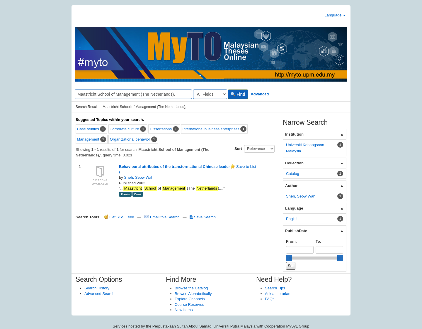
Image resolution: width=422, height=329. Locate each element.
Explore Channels (190, 299)
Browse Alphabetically (193, 293)
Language (335, 15)
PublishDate (296, 231)
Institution (294, 134)
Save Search (203, 217)
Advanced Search (99, 293)
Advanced (260, 94)
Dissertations (161, 129)
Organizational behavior (130, 139)
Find (238, 94)
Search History (96, 288)
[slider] (289, 258)
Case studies (88, 129)
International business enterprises (210, 129)
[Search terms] (133, 94)
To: (318, 241)
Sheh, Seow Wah (138, 177)
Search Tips (275, 288)
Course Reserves (189, 304)
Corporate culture (124, 129)
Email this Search (162, 217)
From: (291, 241)
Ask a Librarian (277, 293)
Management (88, 139)
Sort (238, 148)
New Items (184, 310)
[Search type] (210, 94)
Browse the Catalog (191, 288)
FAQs (270, 299)
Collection (294, 163)
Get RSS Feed (119, 217)
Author (291, 185)
